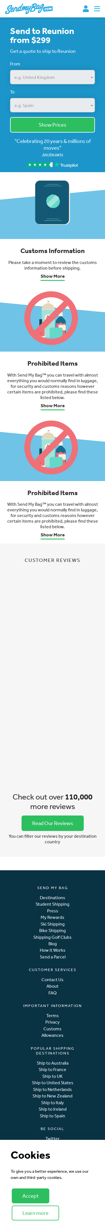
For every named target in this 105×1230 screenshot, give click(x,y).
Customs (52, 1028)
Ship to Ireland (53, 1109)
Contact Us (52, 979)
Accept (30, 1196)
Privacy (52, 1022)
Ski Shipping (53, 924)
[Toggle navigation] (97, 9)
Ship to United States (52, 1082)
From (15, 64)
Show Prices (52, 125)
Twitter (52, 1138)
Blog (52, 943)
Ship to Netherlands (52, 1089)
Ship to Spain (52, 1116)
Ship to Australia (53, 1063)
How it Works (53, 950)
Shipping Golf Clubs (52, 937)
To (12, 92)
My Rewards (52, 917)
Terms (52, 1015)
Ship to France (52, 1069)
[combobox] (52, 77)
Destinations (52, 897)
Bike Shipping (52, 930)
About (52, 986)
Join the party (52, 154)
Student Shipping (52, 904)
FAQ (52, 993)
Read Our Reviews (52, 823)
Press (52, 911)
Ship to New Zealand (52, 1096)
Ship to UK (52, 1076)
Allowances (52, 1035)
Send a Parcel (53, 957)
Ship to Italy (52, 1102)
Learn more (35, 1213)
